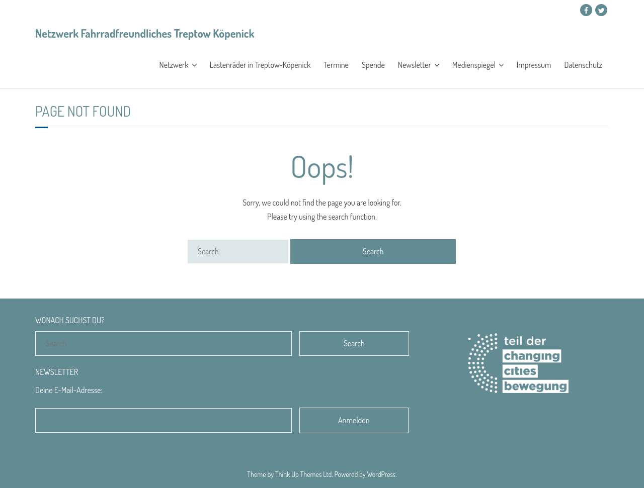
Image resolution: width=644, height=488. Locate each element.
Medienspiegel (474, 65)
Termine (336, 65)
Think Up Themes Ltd (303, 474)
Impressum (534, 65)
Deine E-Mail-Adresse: (69, 390)
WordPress (381, 474)
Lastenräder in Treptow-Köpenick (260, 65)
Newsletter (414, 65)
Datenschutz (583, 65)
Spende (373, 65)
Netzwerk (174, 65)
